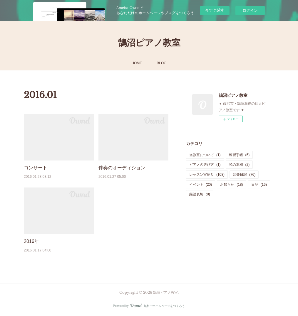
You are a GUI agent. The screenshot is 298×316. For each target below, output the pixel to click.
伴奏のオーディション (121, 167)
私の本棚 (239, 165)
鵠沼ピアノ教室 (149, 42)
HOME (136, 63)
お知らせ (231, 184)
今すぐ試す (214, 10)
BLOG (161, 63)
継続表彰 (199, 194)
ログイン (250, 10)
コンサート (35, 167)
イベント (200, 184)
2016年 (31, 241)
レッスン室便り (207, 175)
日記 (259, 184)
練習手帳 (239, 155)
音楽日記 (244, 175)
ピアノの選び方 (205, 165)
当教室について (205, 155)
